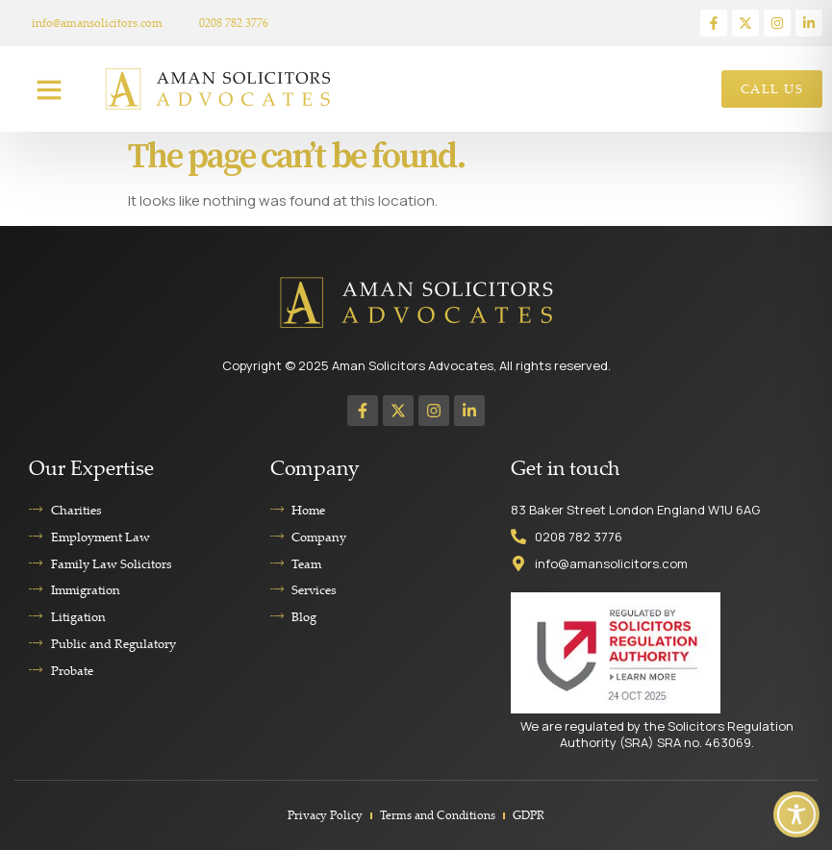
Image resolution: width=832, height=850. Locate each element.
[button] (49, 89)
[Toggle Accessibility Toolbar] (796, 814)
